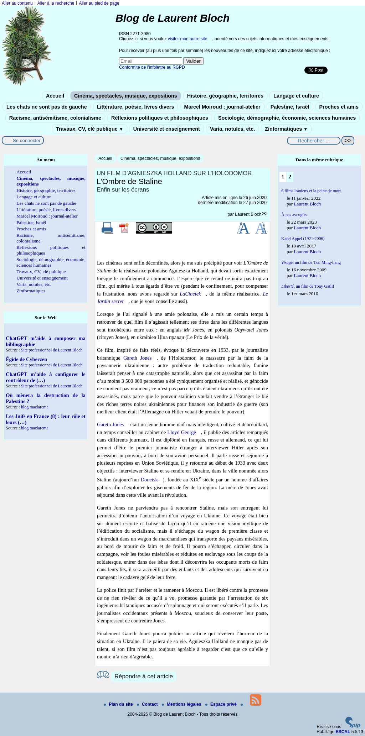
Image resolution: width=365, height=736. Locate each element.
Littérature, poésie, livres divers (135, 107)
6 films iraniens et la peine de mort (311, 190)
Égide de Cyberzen (26, 359)
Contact (148, 704)
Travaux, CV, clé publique (89, 129)
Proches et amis (339, 107)
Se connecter (27, 140)
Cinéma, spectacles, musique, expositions (125, 96)
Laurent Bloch (248, 214)
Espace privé (221, 704)
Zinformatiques (286, 129)
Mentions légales (182, 704)
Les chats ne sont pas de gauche (46, 107)
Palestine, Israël (290, 107)
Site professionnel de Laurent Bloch (52, 350)
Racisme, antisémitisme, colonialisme (55, 118)
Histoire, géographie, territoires (225, 96)
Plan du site (119, 704)
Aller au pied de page (99, 3)
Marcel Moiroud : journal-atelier (222, 107)
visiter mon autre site (187, 38)
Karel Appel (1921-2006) (302, 238)
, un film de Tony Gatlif (307, 286)
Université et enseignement (166, 129)
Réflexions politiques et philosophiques (159, 118)
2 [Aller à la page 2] (290, 176)
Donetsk (149, 479)
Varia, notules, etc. (232, 129)
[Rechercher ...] (313, 141)
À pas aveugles (294, 214)
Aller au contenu (17, 3)
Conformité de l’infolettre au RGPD (152, 67)
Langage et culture (296, 96)
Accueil (55, 96)
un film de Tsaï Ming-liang (311, 262)
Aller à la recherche (55, 3)
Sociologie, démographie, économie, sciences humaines (287, 118)
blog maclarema (34, 406)
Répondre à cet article (143, 676)
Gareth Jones (137, 358)
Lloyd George (181, 432)
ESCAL (343, 731)
